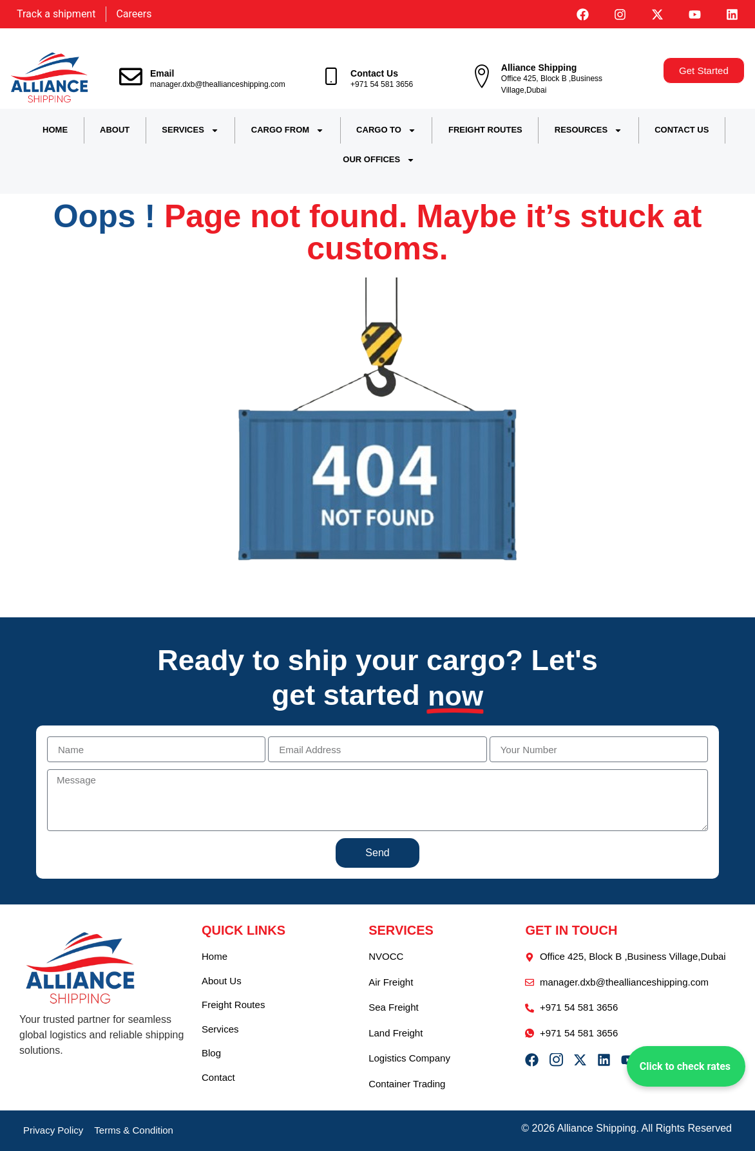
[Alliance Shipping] (481, 76)
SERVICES (190, 130)
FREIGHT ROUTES (485, 130)
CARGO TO (386, 130)
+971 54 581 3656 (381, 84)
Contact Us (374, 73)
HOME (55, 130)
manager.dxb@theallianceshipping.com (217, 84)
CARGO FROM (287, 130)
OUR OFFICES (379, 160)
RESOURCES (588, 130)
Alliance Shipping (539, 67)
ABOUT (114, 130)
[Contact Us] (331, 76)
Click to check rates (685, 1066)
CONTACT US (682, 130)
